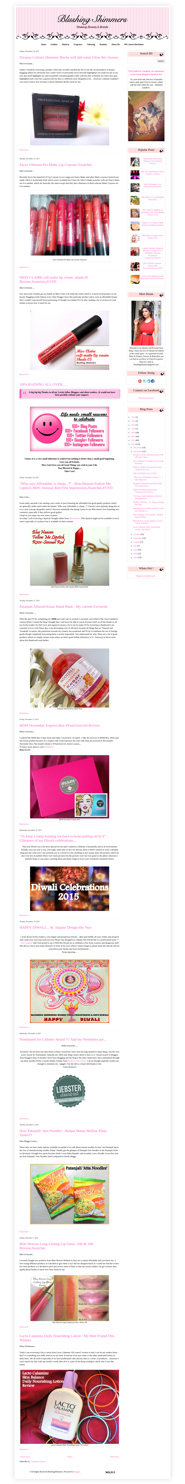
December (138, 448)
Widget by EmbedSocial (146, 576)
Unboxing (91, 44)
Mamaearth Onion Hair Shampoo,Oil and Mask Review (152, 161)
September (138, 538)
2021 (133, 421)
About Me (115, 44)
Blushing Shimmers (146, 398)
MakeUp (65, 44)
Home (43, 44)
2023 (133, 417)
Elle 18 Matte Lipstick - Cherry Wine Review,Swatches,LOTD (152, 265)
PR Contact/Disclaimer (134, 44)
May (136, 554)
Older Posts (114, 1457)
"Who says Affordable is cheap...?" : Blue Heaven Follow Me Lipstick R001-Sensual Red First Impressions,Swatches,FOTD (66, 485)
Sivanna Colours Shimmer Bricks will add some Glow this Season (69, 57)
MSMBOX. (49, 747)
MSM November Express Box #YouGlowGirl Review (60, 725)
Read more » (25, 150)
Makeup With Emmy (77, 1061)
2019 (133, 429)
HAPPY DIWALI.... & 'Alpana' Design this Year (56, 927)
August (137, 542)
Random (103, 44)
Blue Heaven (75, 518)
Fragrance (78, 44)
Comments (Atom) (37, 1461)
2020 (133, 425)
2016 (133, 440)
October (137, 534)
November (138, 451)
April (136, 557)
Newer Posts (25, 1457)
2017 (133, 436)
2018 (133, 433)
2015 (133, 444)
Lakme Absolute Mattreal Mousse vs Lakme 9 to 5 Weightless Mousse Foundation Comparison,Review (153, 253)
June (136, 550)
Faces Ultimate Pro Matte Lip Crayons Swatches (56, 165)
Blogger (77, 1472)
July (135, 546)
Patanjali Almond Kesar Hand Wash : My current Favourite (64, 606)
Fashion (54, 44)
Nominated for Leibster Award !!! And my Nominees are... (63, 1039)
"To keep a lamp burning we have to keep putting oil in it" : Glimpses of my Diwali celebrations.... (64, 838)
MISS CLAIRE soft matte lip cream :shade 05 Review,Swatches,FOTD (54, 279)
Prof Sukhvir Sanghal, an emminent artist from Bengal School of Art (152, 212)
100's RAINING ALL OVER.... (43, 384)
